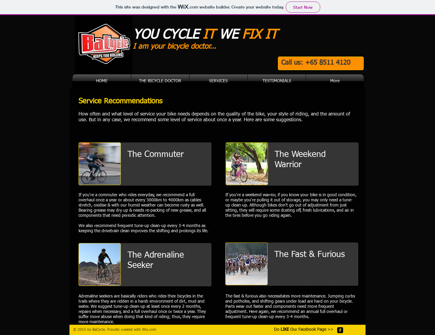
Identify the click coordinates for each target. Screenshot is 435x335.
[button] (218, 81)
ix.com (150, 330)
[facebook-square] (340, 330)
